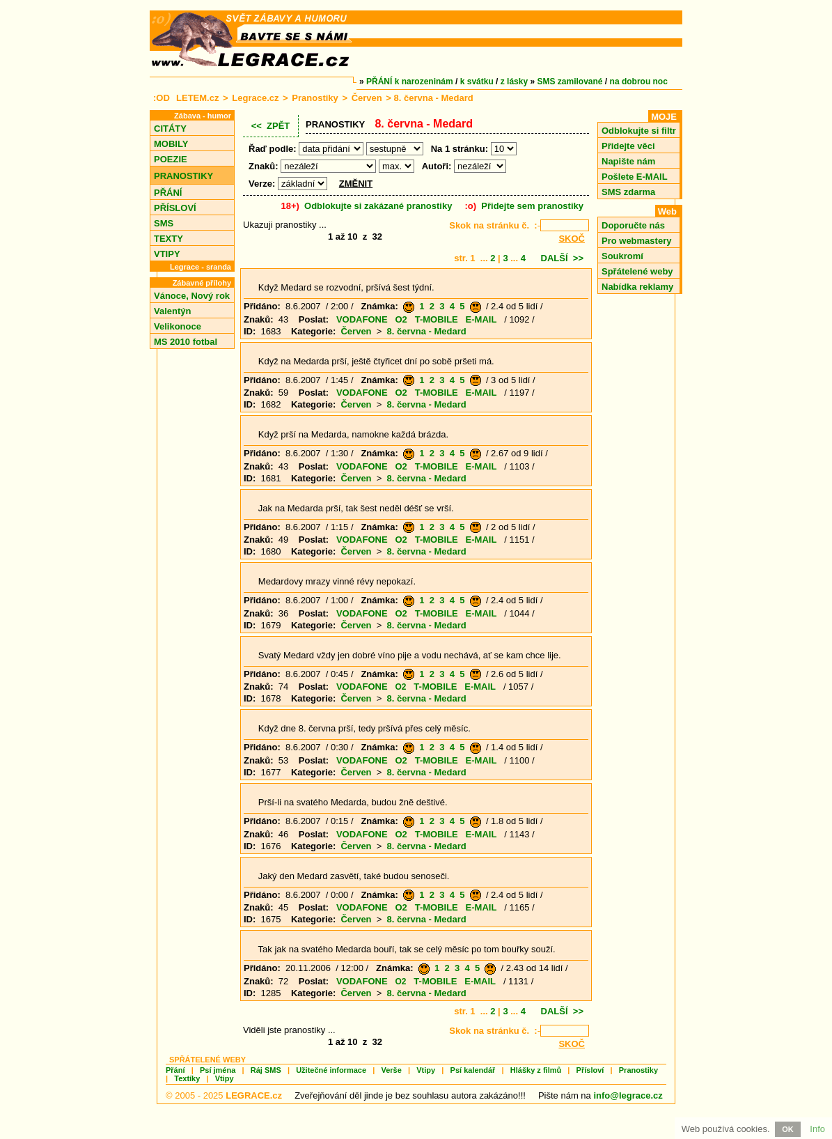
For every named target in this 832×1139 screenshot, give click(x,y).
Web (667, 211)
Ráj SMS (266, 1070)
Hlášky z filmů (535, 1070)
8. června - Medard (426, 331)
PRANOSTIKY (183, 176)
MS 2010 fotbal (185, 341)
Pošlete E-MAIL (635, 176)
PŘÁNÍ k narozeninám (409, 81)
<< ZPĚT (270, 126)
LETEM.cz (197, 98)
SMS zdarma (628, 192)
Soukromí (622, 256)
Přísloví (590, 1070)
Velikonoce (177, 326)
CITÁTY (170, 128)
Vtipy (425, 1070)
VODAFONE (362, 319)
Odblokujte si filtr (639, 130)
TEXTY (168, 238)
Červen (367, 98)
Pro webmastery (636, 240)
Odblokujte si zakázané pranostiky (378, 206)
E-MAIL (481, 319)
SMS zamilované (570, 81)
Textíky (187, 1078)
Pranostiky (315, 98)
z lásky (514, 81)
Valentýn (172, 311)
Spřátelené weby (637, 271)
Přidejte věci (628, 146)
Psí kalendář (473, 1070)
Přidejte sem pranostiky (532, 206)
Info (817, 1129)
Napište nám (628, 161)
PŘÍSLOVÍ (175, 208)
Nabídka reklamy (637, 286)
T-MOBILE (436, 319)
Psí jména (217, 1070)
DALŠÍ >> (562, 258)
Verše (391, 1070)
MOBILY (171, 144)
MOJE (664, 116)
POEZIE (170, 159)
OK (788, 1129)
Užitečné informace (331, 1070)
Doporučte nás (633, 225)
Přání (175, 1070)
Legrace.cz (255, 98)
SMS (163, 223)
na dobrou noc (639, 81)
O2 (401, 319)
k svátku (477, 81)
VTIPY (167, 254)
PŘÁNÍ (168, 192)
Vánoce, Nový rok (192, 295)
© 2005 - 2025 (224, 1095)
